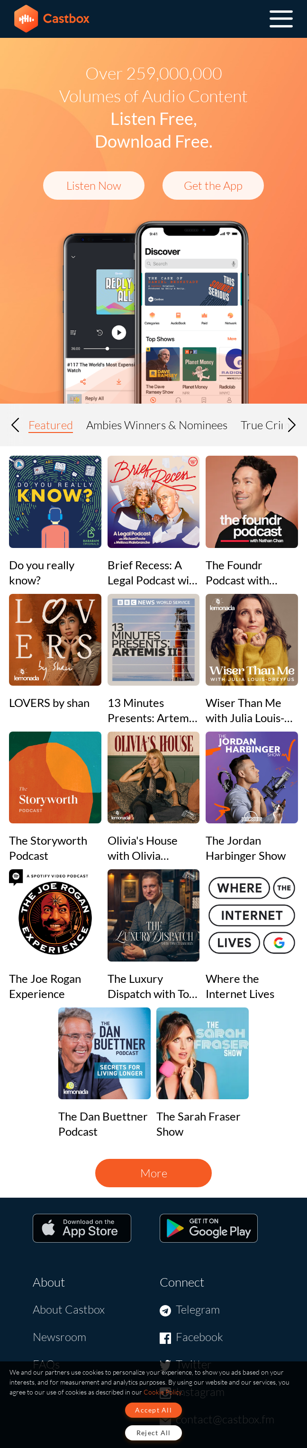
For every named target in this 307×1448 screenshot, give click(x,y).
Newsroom (59, 1337)
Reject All (153, 1433)
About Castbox (69, 1309)
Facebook (199, 1337)
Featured (50, 425)
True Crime (268, 425)
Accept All (153, 1410)
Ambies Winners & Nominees (156, 425)
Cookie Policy (162, 1392)
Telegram (198, 1309)
